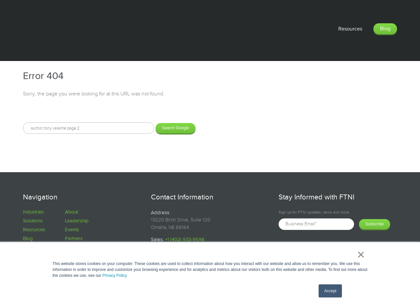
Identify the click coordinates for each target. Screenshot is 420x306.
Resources (34, 230)
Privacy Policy (114, 275)
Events (72, 230)
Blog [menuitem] (385, 6)
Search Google (175, 128)
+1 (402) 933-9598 (184, 239)
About (71, 212)
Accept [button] (330, 291)
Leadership (77, 221)
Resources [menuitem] (350, 6)
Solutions (33, 221)
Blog (28, 238)
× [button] (361, 254)
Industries (33, 212)
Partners (74, 238)
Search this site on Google (52, 111)
